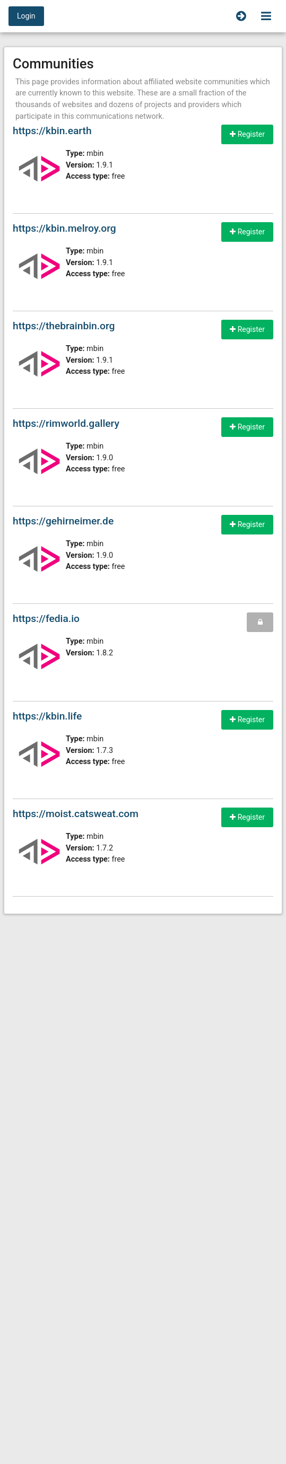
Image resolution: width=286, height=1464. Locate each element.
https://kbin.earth (52, 131)
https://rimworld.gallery (66, 423)
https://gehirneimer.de (63, 521)
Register (247, 134)
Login (26, 16)
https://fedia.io (46, 618)
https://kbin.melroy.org (64, 228)
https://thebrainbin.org (64, 326)
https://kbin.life (47, 716)
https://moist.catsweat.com (75, 814)
